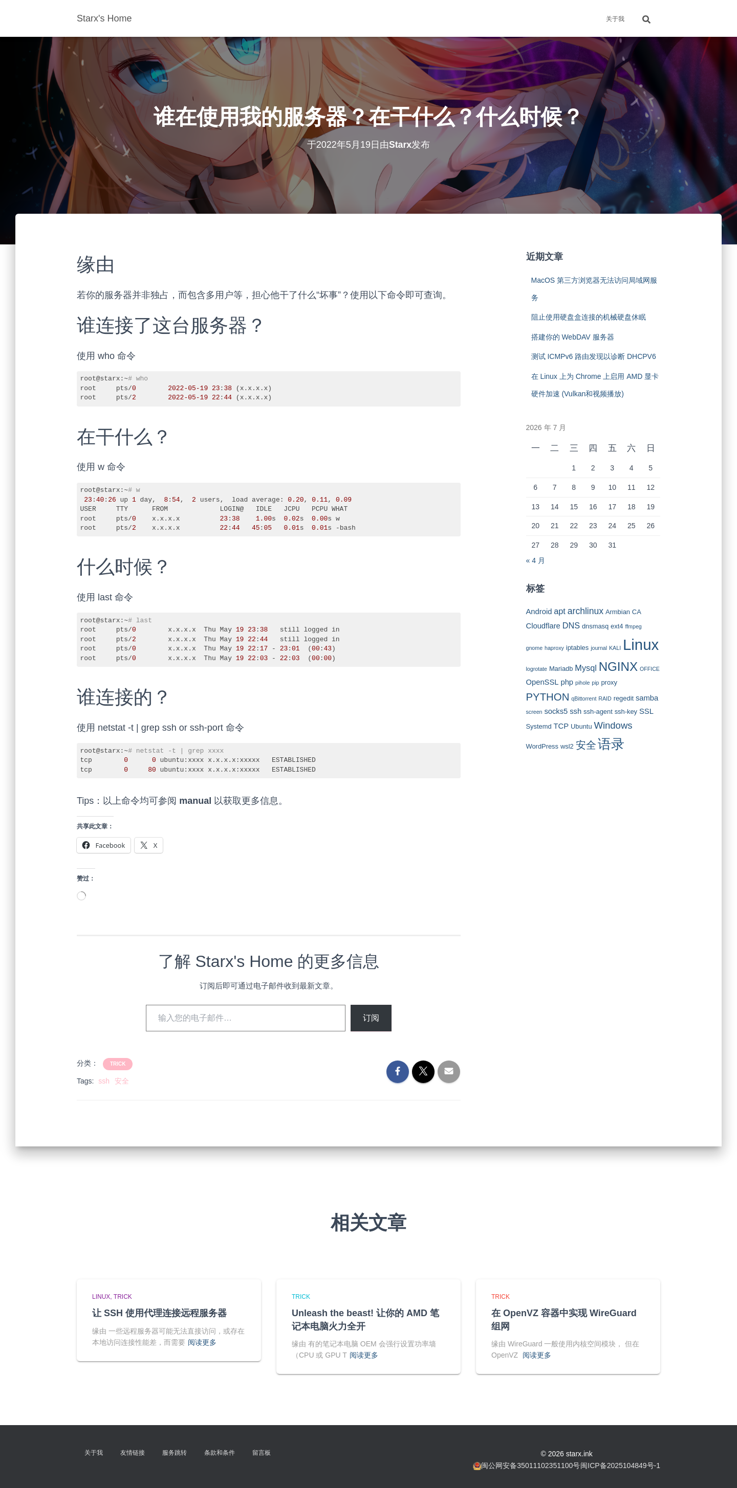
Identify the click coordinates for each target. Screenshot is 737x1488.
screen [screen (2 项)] (534, 712)
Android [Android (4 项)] (539, 611)
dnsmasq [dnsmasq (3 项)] (595, 626)
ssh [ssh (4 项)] (575, 711)
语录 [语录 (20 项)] (611, 744)
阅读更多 (202, 1342)
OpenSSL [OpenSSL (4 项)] (542, 682)
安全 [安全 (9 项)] (586, 745)
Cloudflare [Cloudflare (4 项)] (543, 626)
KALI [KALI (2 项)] (615, 648)
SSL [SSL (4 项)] (646, 711)
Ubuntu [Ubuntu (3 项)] (581, 726)
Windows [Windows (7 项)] (613, 725)
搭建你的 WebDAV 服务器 (572, 337)
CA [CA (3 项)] (636, 612)
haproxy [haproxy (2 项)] (554, 648)
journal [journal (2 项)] (599, 648)
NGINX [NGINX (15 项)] (618, 666)
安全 (122, 1081)
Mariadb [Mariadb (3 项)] (561, 668)
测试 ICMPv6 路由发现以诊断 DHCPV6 (593, 356)
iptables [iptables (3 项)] (577, 647)
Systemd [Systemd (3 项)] (539, 726)
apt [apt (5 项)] (560, 611)
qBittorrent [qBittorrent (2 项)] (583, 698)
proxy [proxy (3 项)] (609, 682)
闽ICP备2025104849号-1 (620, 1465)
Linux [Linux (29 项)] (641, 644)
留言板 (261, 1452)
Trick (118, 1064)
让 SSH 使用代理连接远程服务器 (159, 1313)
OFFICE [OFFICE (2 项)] (650, 669)
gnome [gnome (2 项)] (534, 648)
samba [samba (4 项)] (647, 698)
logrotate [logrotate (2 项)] (536, 669)
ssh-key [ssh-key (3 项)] (626, 711)
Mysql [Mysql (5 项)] (585, 667)
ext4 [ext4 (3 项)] (617, 626)
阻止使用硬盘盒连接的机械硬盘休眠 (588, 317)
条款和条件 (219, 1452)
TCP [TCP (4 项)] (561, 726)
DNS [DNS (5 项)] (571, 625)
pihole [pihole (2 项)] (582, 683)
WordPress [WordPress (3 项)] (542, 746)
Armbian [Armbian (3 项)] (617, 612)
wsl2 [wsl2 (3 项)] (567, 746)
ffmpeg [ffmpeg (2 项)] (633, 626)
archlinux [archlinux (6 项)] (585, 611)
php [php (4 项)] (566, 682)
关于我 (615, 18)
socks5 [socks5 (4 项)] (556, 711)
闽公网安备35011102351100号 (530, 1465)
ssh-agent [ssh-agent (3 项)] (598, 711)
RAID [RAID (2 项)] (604, 698)
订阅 (371, 1017)
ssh (104, 1081)
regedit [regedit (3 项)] (624, 698)
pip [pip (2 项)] (595, 683)
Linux (101, 1296)
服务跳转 (174, 1452)
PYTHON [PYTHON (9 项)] (548, 697)
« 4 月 (535, 560)
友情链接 (132, 1452)
